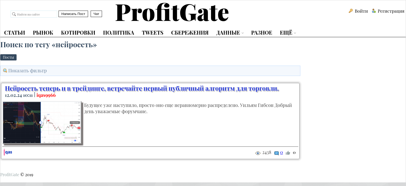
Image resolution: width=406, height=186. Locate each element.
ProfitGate (9, 174)
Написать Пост (73, 14)
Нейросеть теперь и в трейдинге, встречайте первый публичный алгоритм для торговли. (142, 88)
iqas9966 (46, 95)
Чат (96, 14)
